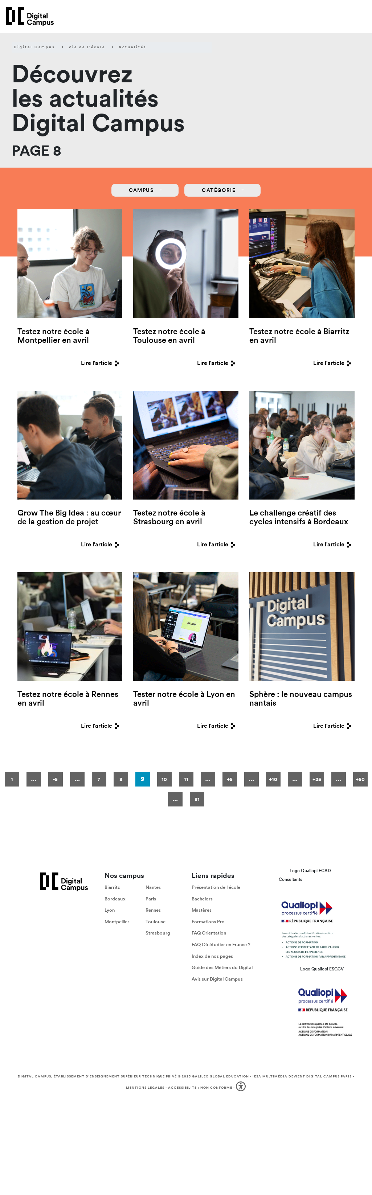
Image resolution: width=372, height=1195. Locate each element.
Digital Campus (34, 47)
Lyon (110, 910)
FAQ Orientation (209, 933)
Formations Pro (208, 922)
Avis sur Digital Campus (217, 979)
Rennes (153, 910)
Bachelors (202, 899)
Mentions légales (145, 1087)
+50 (360, 779)
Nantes (153, 887)
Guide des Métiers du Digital (222, 967)
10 (164, 779)
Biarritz (112, 887)
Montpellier (117, 922)
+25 (316, 779)
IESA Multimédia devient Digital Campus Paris (302, 1076)
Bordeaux (115, 899)
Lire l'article (101, 363)
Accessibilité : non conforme (200, 1087)
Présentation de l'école (216, 887)
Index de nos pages (212, 956)
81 (197, 799)
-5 (55, 779)
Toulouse (155, 922)
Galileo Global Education (220, 1076)
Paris (151, 899)
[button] (241, 1087)
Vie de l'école (87, 47)
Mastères (202, 910)
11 (186, 779)
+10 (273, 779)
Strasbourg (158, 933)
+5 (230, 779)
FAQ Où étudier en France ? (221, 944)
